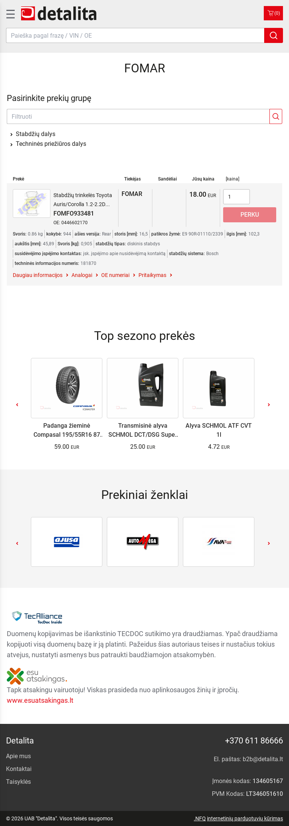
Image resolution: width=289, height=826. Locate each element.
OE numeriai (115, 275)
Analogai (81, 275)
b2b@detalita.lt (263, 759)
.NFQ (200, 818)
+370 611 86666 (254, 740)
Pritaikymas (152, 275)
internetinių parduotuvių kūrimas (245, 818)
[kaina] (232, 179)
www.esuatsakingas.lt (40, 700)
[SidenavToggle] (10, 13)
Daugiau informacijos (37, 275)
